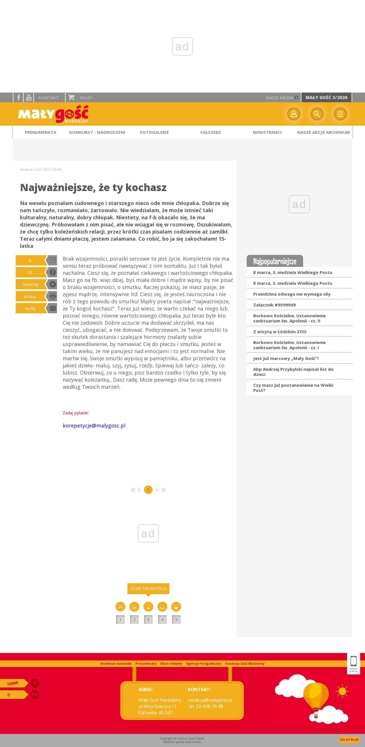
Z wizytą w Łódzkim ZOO (280, 331)
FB (30, 272)
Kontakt (48, 97)
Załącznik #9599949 (274, 304)
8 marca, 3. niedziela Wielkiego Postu (292, 272)
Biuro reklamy (171, 664)
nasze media (279, 97)
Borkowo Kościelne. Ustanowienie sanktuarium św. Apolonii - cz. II (289, 318)
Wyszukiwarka (317, 113)
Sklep (86, 97)
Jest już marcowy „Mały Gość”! (286, 358)
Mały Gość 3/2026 (326, 97)
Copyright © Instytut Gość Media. (182, 738)
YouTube (28, 97)
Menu (340, 113)
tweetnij (30, 284)
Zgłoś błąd (349, 740)
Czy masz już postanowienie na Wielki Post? (293, 387)
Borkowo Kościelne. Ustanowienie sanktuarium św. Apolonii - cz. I (289, 345)
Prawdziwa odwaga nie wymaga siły (291, 293)
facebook (18, 97)
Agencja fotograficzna (203, 664)
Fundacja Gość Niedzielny (245, 664)
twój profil (293, 113)
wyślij (30, 308)
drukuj (30, 296)
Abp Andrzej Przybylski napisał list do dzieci (293, 372)
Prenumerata (146, 664)
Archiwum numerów (115, 664)
